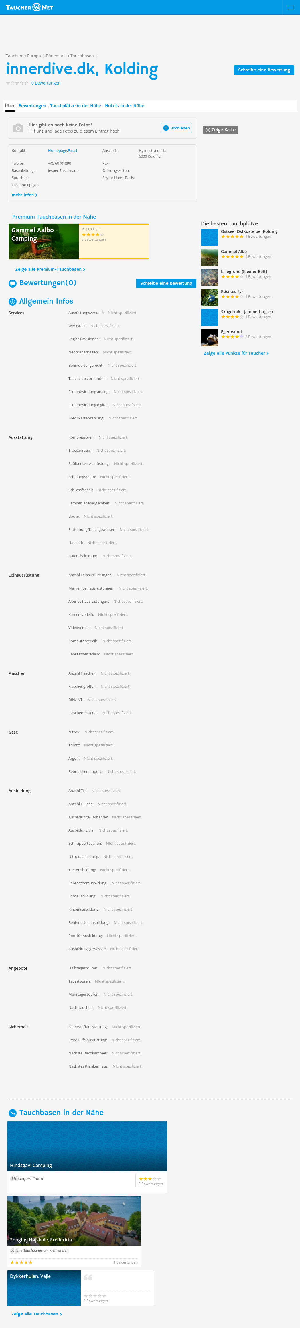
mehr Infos (23, 195)
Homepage (57, 150)
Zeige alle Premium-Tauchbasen (48, 269)
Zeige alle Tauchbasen (34, 1240)
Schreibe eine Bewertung (264, 70)
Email (72, 150)
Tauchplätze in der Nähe (75, 106)
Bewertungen (32, 106)
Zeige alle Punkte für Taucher (234, 353)
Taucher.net (29, 7)
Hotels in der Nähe (124, 106)
